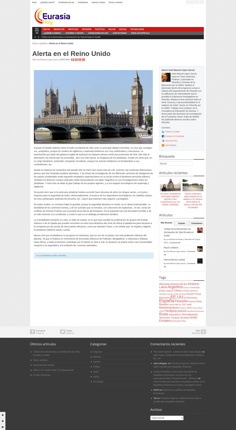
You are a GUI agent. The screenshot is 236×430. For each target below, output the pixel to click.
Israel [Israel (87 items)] (189, 304)
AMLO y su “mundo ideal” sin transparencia (53, 370)
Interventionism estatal (174, 259)
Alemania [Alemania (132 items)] (164, 284)
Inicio (34, 2)
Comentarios (196, 223)
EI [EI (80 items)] (185, 298)
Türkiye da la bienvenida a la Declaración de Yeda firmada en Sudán (71, 37)
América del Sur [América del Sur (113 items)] (178, 284)
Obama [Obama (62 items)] (183, 308)
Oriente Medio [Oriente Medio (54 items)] (198, 308)
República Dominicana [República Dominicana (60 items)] (195, 311)
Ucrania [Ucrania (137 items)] (184, 317)
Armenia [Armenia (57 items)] (186, 287)
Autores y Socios (98, 2)
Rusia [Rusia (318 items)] (163, 314)
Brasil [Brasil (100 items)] (162, 291)
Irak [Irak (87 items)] (176, 304)
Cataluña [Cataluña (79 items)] (169, 291)
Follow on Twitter (172, 132)
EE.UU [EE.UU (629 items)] (176, 297)
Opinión (86, 29)
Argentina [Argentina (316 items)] (175, 287)
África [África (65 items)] (183, 321)
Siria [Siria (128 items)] (184, 314)
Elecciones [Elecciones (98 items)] (191, 297)
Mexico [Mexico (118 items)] (176, 307)
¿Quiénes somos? (47, 2)
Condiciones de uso (66, 2)
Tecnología (137, 29)
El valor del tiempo (41, 375)
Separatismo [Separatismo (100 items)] (175, 314)
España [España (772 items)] (166, 300)
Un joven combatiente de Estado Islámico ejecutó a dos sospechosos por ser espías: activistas (170, 199)
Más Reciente (166, 223)
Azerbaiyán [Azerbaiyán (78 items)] (195, 287)
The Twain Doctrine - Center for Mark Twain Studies (177, 352)
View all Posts (171, 141)
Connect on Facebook (174, 136)
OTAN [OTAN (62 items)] (161, 311)
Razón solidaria (171, 247)
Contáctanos (83, 2)
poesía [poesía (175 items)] (182, 310)
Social (123, 29)
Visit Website (170, 145)
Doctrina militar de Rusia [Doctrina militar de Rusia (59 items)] (176, 294)
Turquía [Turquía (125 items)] (175, 317)
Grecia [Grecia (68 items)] (171, 305)
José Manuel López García (47, 59)
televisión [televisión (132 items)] (192, 314)
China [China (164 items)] (177, 290)
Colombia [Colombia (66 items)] (185, 291)
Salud (111, 29)
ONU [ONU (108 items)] (189, 307)
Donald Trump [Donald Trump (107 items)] (193, 294)
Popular (181, 223)
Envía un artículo (115, 2)
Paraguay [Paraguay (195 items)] (170, 310)
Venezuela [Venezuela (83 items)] (176, 321)
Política (100, 29)
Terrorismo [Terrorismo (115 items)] (164, 317)
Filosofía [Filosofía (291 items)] (181, 301)
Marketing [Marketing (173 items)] (165, 307)
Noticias (73, 29)
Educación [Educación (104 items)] (164, 297)
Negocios (59, 29)
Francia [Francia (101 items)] (192, 301)
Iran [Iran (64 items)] (180, 305)
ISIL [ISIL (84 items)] (184, 304)
